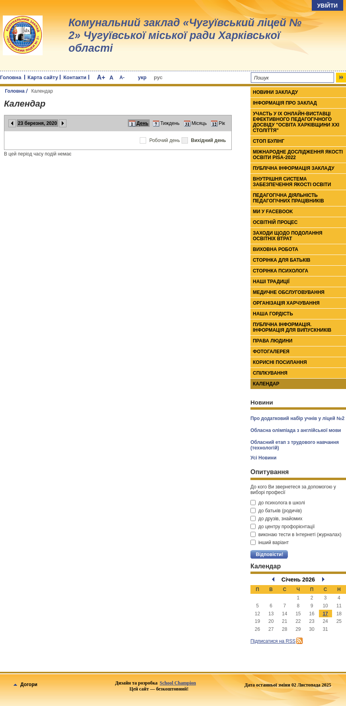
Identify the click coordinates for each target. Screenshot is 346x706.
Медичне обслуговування (288, 292)
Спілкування (270, 373)
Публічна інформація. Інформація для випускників (292, 327)
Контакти (74, 77)
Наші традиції (271, 281)
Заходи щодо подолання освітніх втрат (288, 235)
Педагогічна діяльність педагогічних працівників (288, 198)
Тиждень (170, 123)
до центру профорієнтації (282, 526)
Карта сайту (42, 77)
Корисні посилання (280, 362)
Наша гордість (273, 314)
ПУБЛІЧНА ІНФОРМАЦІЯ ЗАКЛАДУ (293, 168)
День (143, 123)
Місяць (199, 123)
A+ (101, 77)
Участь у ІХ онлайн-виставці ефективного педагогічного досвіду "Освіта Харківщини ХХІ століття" (296, 122)
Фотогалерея (271, 351)
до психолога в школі (277, 503)
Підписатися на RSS (272, 641)
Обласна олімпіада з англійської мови (295, 430)
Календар (266, 384)
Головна (10, 77)
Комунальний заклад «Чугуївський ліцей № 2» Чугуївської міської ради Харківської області (184, 35)
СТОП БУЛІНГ (268, 141)
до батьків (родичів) (276, 510)
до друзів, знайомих (276, 518)
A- (122, 77)
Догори (25, 684)
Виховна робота (275, 249)
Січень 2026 (298, 579)
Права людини (272, 341)
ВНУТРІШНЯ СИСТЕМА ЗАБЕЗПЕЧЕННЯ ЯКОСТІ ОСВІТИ (292, 181)
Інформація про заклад (285, 103)
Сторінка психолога (280, 271)
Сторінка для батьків (282, 260)
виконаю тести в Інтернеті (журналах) (295, 534)
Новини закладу (275, 92)
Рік (222, 123)
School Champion (178, 683)
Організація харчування (286, 303)
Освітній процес (275, 222)
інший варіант (269, 542)
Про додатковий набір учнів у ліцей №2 (297, 418)
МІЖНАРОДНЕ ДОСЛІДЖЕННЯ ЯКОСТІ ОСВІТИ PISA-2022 (298, 154)
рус (158, 77)
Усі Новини (263, 458)
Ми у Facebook (273, 211)
